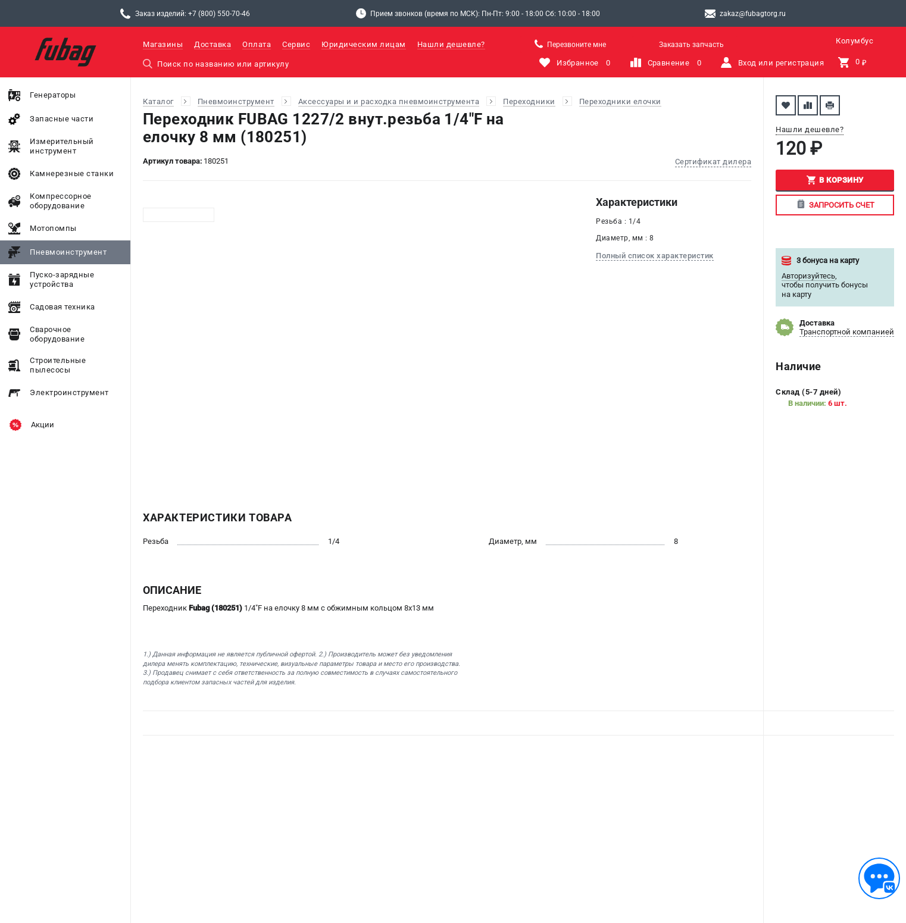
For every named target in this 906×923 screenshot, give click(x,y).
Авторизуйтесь (808, 275)
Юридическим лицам (363, 44)
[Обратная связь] (879, 878)
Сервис (296, 44)
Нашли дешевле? (451, 44)
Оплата (256, 44)
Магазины (163, 44)
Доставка (212, 44)
